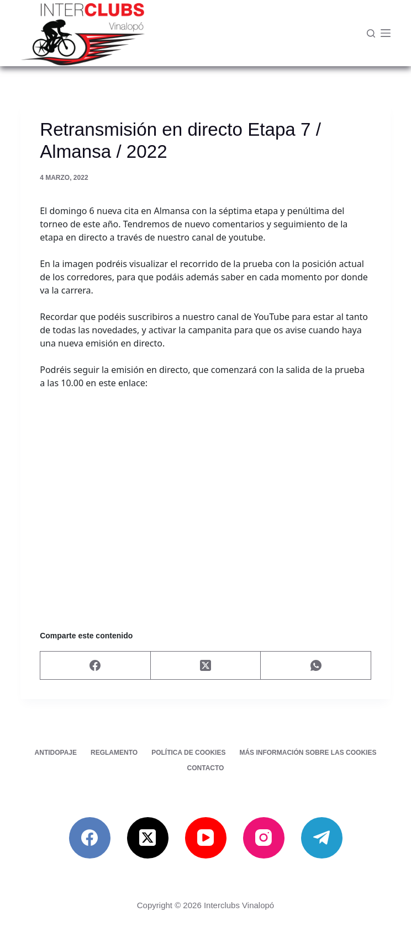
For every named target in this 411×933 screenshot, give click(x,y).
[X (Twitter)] (206, 666)
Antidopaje (56, 752)
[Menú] (386, 33)
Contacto (205, 768)
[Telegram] (321, 838)
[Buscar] (371, 33)
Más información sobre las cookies (307, 752)
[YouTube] (205, 838)
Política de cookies (188, 752)
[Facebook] (95, 666)
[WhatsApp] (316, 666)
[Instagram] (263, 838)
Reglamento (114, 752)
